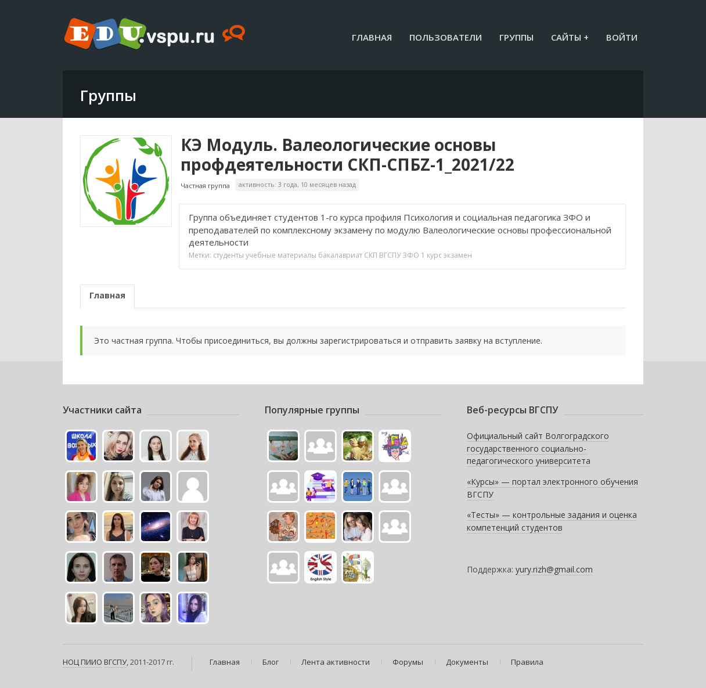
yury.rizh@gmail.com (554, 569)
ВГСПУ (390, 255)
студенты (228, 255)
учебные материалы (281, 255)
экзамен (458, 255)
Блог (270, 662)
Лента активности (335, 662)
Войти (621, 37)
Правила (527, 662)
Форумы (407, 662)
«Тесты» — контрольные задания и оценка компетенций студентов (552, 521)
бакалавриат (340, 255)
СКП (370, 255)
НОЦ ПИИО (82, 662)
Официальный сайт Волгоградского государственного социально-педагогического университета (538, 448)
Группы (516, 37)
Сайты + (570, 37)
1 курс (431, 255)
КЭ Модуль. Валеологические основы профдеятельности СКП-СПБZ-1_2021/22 (347, 154)
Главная (372, 37)
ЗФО (410, 255)
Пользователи (445, 37)
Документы (467, 662)
